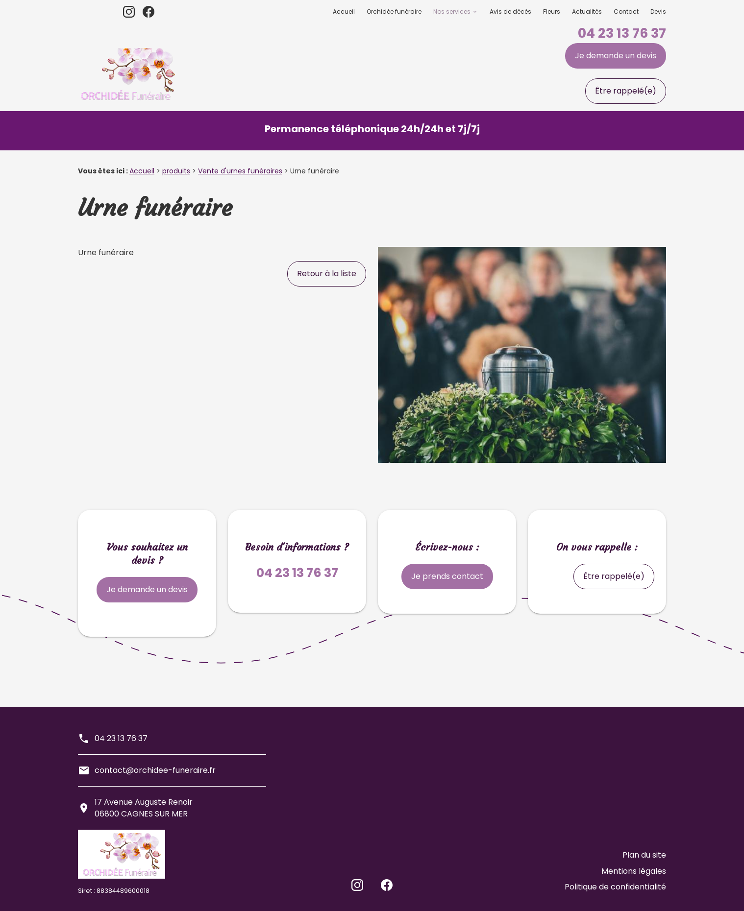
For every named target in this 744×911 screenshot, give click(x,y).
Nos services (452, 11)
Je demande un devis (615, 55)
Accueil (344, 11)
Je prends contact (447, 576)
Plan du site (644, 865)
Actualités (587, 11)
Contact (626, 11)
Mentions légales (633, 877)
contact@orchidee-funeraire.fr (155, 770)
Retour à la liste (326, 273)
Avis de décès (510, 11)
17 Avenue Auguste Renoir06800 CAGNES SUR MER (144, 807)
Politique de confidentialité (615, 889)
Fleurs (551, 11)
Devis (658, 11)
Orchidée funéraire (394, 11)
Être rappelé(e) (625, 90)
